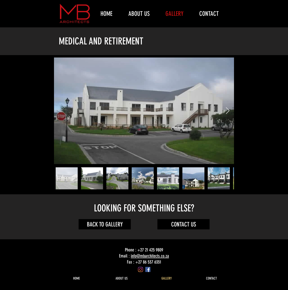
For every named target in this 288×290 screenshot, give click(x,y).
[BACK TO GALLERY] (105, 224)
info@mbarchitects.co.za (150, 256)
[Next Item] (228, 110)
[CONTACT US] (183, 224)
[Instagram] (140, 269)
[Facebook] (147, 269)
